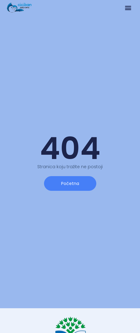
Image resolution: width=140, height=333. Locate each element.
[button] (128, 8)
